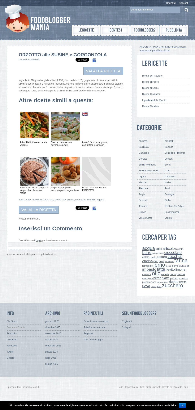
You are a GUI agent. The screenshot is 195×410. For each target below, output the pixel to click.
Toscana (143, 206)
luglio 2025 (50, 358)
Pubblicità (12, 333)
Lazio (167, 170)
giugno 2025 (51, 364)
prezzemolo (162, 282)
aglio (159, 248)
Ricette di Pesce (150, 82)
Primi (167, 188)
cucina (147, 261)
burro (146, 252)
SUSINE (91, 199)
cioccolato (173, 252)
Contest (143, 158)
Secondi (143, 200)
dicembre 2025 (52, 327)
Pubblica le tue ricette (95, 327)
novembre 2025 (53, 333)
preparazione (149, 282)
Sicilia (168, 200)
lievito (170, 269)
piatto (166, 278)
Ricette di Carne (150, 88)
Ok (182, 405)
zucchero (172, 285)
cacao (155, 253)
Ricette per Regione (152, 75)
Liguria (142, 176)
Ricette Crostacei (151, 94)
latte (161, 269)
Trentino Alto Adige (174, 206)
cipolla (153, 257)
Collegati (183, 3)
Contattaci (12, 339)
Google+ (11, 358)
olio (51, 199)
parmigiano (147, 278)
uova (146, 286)
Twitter (10, 351)
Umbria (142, 212)
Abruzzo (143, 141)
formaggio (147, 266)
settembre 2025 (53, 345)
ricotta (182, 281)
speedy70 (34, 59)
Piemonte (144, 188)
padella (165, 274)
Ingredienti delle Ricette (154, 100)
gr (187, 265)
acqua (148, 248)
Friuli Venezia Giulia (149, 170)
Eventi (168, 164)
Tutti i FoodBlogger (93, 339)
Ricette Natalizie (150, 106)
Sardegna (170, 194)
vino (159, 286)
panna (181, 274)
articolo (169, 248)
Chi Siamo (12, 321)
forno (159, 265)
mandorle (146, 274)
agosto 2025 (51, 351)
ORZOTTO (60, 199)
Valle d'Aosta (145, 218)
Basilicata (144, 147)
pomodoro (183, 278)
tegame (100, 199)
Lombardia (170, 176)
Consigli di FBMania (175, 153)
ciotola (145, 257)
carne (161, 253)
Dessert (168, 158)
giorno (175, 265)
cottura (162, 257)
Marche (142, 182)
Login (38, 240)
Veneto (168, 218)
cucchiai (174, 256)
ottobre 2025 (51, 339)
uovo (153, 286)
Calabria (169, 147)
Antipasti (169, 141)
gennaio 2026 (52, 321)
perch (157, 278)
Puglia (142, 194)
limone (180, 269)
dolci (161, 261)
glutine (182, 266)
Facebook (169, 261)
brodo (28, 199)
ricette (174, 282)
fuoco (168, 266)
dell (156, 261)
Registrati (171, 3)
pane (173, 274)
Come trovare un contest (96, 321)
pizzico (70, 199)
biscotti (179, 249)
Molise (168, 182)
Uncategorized (172, 212)
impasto (149, 269)
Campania (144, 153)
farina (181, 260)
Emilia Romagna (147, 164)
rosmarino (80, 199)
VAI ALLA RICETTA (103, 71)
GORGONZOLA (40, 199)
